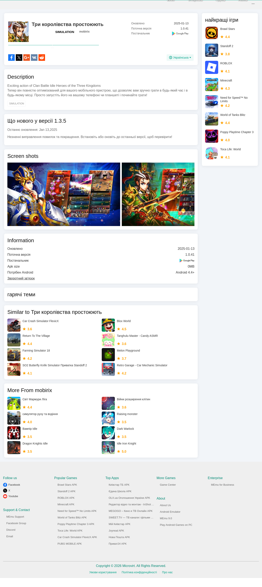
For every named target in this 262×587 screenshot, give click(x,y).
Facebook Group (16, 532)
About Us (165, 514)
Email (9, 545)
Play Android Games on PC (176, 533)
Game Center (168, 493)
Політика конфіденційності (139, 581)
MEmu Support (15, 525)
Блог (167, 4)
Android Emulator (170, 520)
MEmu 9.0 (166, 527)
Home (238, 4)
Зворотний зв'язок (21, 287)
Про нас (167, 581)
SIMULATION (64, 32)
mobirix (84, 31)
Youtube (13, 505)
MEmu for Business (222, 493)
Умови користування (102, 581)
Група (216, 4)
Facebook (14, 493)
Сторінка (191, 4)
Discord (10, 538)
